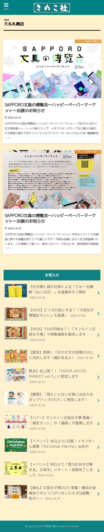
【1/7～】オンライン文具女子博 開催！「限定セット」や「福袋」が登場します (49, 423)
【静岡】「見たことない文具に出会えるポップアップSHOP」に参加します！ (49, 400)
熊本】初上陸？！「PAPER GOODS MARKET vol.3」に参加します (45, 376)
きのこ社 (50, 526)
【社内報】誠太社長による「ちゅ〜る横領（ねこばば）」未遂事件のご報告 (49, 292)
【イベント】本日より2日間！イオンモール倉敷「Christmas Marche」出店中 (50, 446)
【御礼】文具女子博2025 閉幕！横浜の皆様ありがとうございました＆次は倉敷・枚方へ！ (50, 493)
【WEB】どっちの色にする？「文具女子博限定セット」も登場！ (49, 314)
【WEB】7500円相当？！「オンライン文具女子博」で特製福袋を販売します (50, 334)
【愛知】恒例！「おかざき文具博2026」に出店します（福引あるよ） (50, 356)
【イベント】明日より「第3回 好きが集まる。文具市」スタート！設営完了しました (49, 470)
